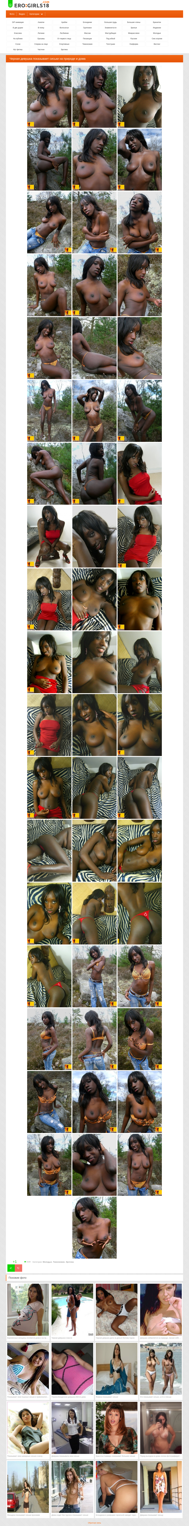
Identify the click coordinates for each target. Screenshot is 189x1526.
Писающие (87, 39)
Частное (41, 50)
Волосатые (64, 28)
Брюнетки (157, 22)
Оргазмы (41, 39)
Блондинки (87, 22)
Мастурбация (110, 33)
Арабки (64, 22)
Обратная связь (94, 1523)
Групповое (87, 28)
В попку (41, 28)
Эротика (64, 50)
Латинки (41, 33)
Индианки (157, 28)
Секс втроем (157, 39)
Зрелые (134, 28)
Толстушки (110, 44)
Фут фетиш (17, 50)
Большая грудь (110, 22)
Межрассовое (133, 33)
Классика (18, 33)
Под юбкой (110, 39)
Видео (22, 14)
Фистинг (157, 44)
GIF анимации (18, 22)
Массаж (87, 33)
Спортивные (64, 44)
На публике (17, 39)
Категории (34, 14)
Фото (12, 14)
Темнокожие (87, 44)
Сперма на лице (41, 44)
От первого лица (64, 39)
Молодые (157, 33)
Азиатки (41, 22)
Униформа (133, 44)
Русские (134, 39)
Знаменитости (110, 28)
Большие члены (133, 22)
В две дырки (18, 28)
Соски (17, 44)
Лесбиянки (64, 33)
